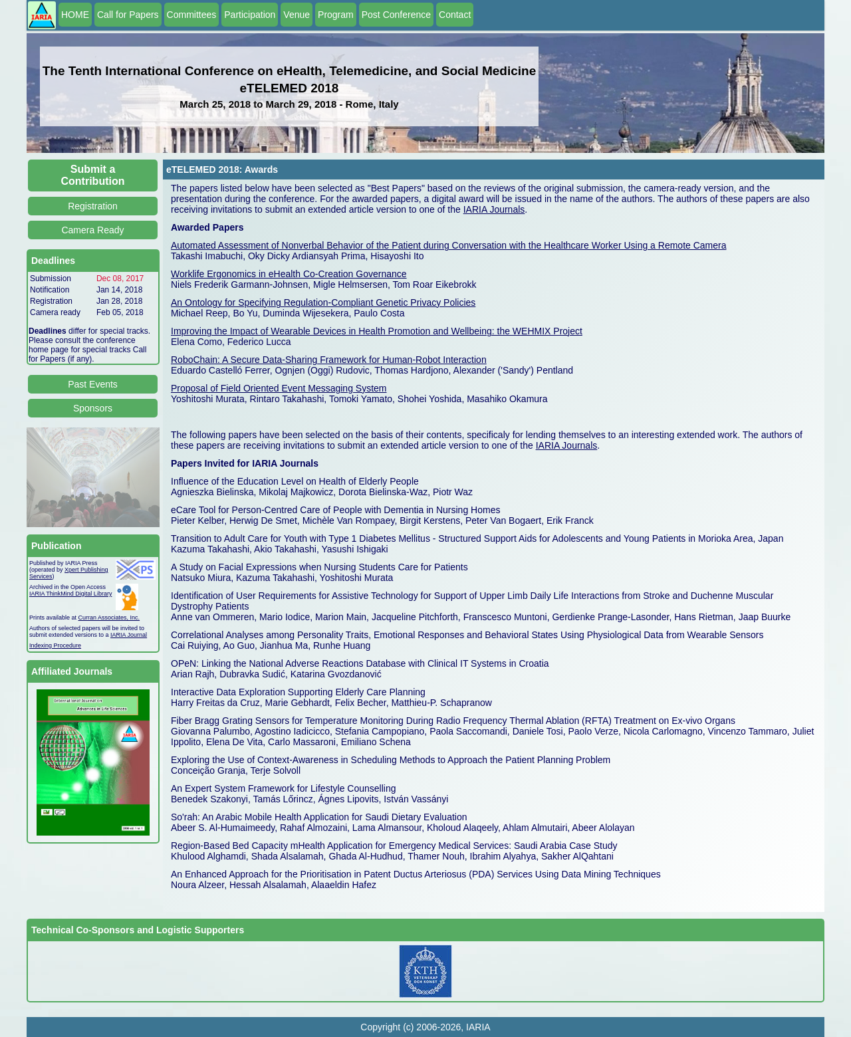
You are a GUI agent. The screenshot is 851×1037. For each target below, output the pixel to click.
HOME (75, 14)
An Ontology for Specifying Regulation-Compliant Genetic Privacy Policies (323, 302)
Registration (93, 206)
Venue (296, 14)
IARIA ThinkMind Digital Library (70, 593)
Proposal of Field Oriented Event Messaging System (279, 388)
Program (336, 14)
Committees (192, 14)
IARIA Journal (128, 635)
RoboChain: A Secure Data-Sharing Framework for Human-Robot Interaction (329, 359)
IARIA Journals (494, 209)
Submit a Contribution (93, 175)
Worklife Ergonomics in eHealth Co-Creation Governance (289, 274)
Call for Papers (128, 14)
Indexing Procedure (55, 645)
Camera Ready (92, 230)
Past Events (93, 384)
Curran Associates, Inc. (109, 617)
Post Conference (396, 14)
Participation (249, 14)
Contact (455, 14)
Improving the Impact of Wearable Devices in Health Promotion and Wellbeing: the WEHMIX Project (376, 331)
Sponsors (92, 408)
